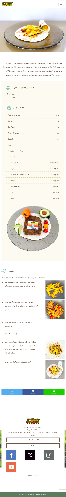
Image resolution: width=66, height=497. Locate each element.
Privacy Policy (33, 475)
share (12, 392)
